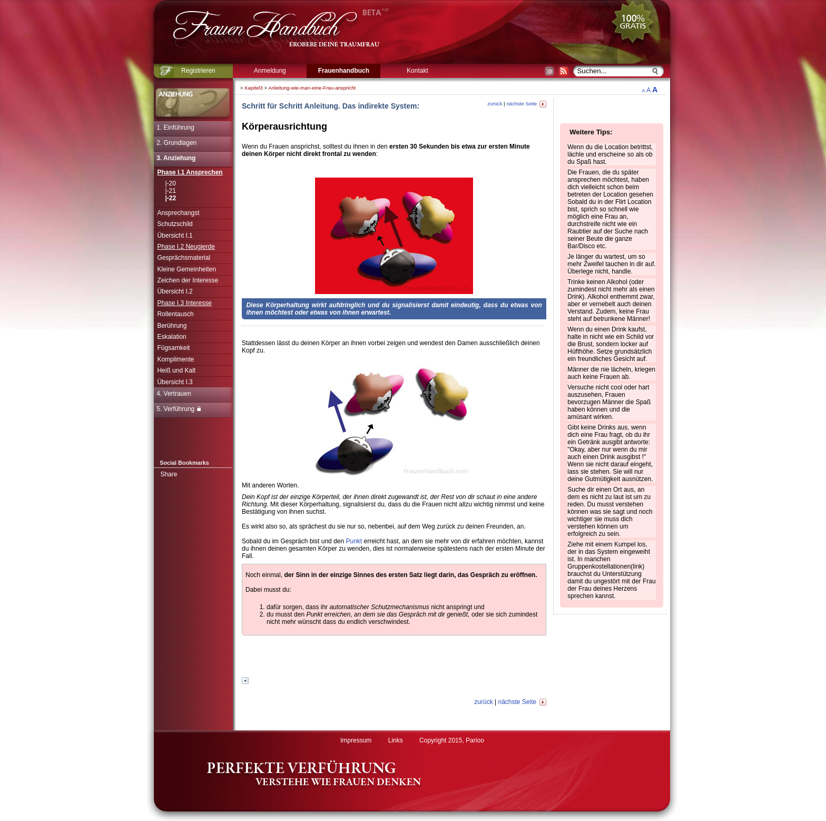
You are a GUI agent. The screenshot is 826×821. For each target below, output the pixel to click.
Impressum (355, 740)
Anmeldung (270, 70)
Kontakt (417, 70)
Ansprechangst (178, 213)
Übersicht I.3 (174, 382)
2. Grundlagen (176, 142)
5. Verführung (178, 409)
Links (395, 740)
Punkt (354, 541)
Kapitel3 (253, 88)
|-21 (170, 190)
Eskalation (171, 336)
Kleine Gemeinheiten (186, 269)
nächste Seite (526, 103)
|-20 (170, 183)
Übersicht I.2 (174, 291)
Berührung (171, 325)
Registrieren (198, 70)
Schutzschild (174, 224)
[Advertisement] (701, 240)
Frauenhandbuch (343, 70)
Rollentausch (175, 314)
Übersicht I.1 (174, 235)
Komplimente (175, 359)
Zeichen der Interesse (187, 280)
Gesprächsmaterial (183, 257)
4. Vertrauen (173, 393)
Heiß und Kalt (176, 370)
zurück (494, 103)
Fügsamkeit (173, 347)
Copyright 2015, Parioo (451, 740)
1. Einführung (175, 127)
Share (168, 474)
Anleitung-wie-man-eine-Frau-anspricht (312, 88)
